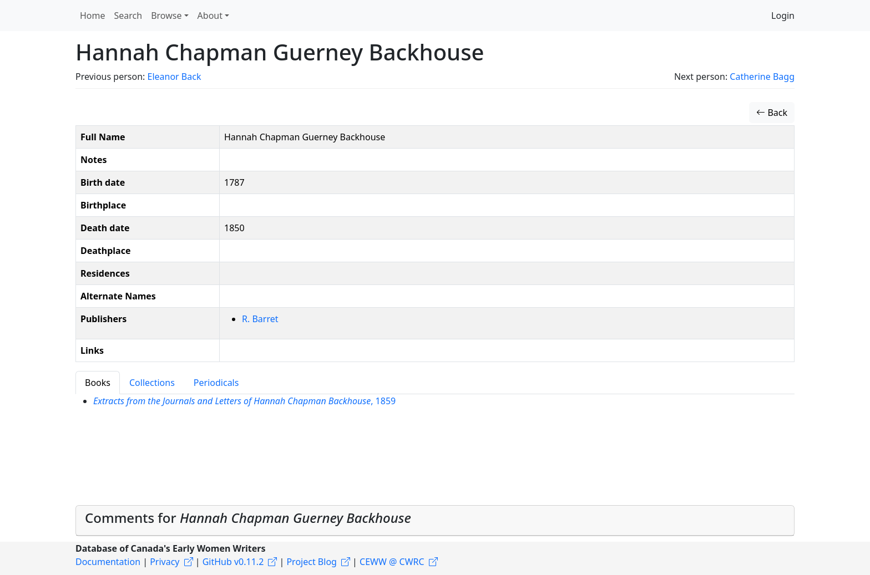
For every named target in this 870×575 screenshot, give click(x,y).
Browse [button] (166, 15)
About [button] (210, 15)
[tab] (435, 521)
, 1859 (244, 401)
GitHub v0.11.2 (233, 562)
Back (771, 112)
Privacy (164, 562)
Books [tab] (97, 382)
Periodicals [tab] (216, 382)
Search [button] (128, 15)
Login (783, 15)
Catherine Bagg (762, 76)
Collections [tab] (152, 382)
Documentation (107, 562)
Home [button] (92, 15)
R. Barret (260, 319)
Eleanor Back (174, 76)
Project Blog (311, 562)
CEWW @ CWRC (392, 562)
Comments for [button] (248, 517)
